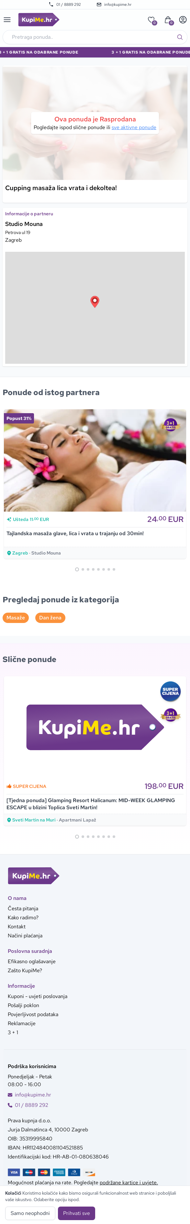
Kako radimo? (23, 917)
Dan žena (50, 617)
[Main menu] (7, 20)
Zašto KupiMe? (25, 970)
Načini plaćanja (25, 935)
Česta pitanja (23, 908)
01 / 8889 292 (65, 4)
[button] (95, 302)
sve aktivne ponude (134, 127)
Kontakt (17, 926)
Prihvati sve (76, 1213)
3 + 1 (13, 1032)
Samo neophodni (30, 1213)
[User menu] (183, 20)
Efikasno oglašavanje (32, 961)
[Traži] (180, 37)
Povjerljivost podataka (33, 1014)
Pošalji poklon (23, 1005)
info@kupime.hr (113, 4)
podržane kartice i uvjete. (129, 1182)
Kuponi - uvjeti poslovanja (37, 996)
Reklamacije (22, 1023)
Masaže (15, 617)
